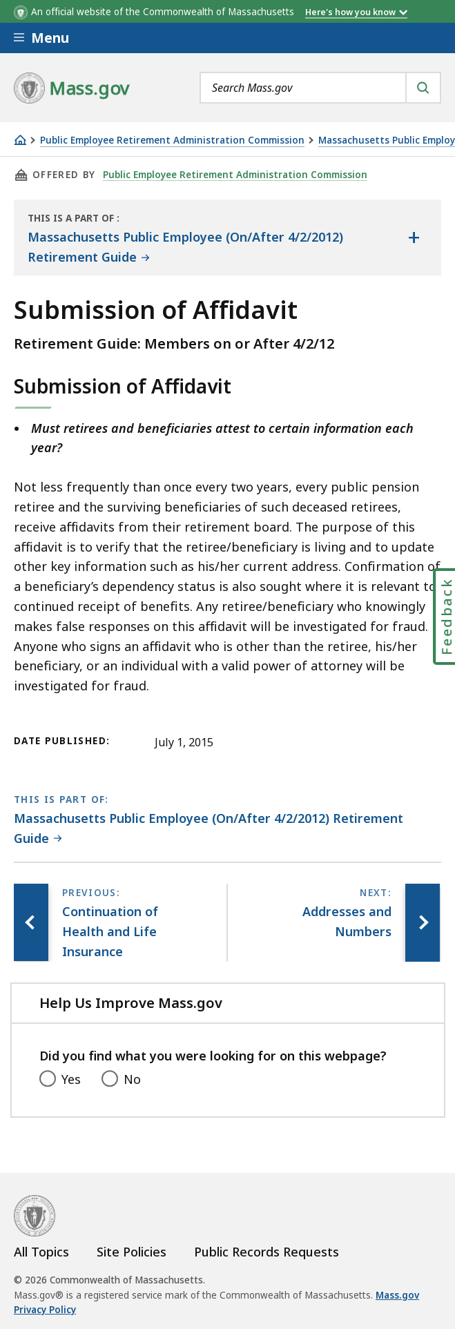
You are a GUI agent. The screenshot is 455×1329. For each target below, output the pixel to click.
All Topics (41, 1251)
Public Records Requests (266, 1251)
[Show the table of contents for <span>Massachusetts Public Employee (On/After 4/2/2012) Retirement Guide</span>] (413, 237)
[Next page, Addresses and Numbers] (422, 922)
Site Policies (131, 1251)
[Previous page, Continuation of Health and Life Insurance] (31, 922)
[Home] (20, 139)
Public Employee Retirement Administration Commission (172, 140)
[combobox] (320, 88)
